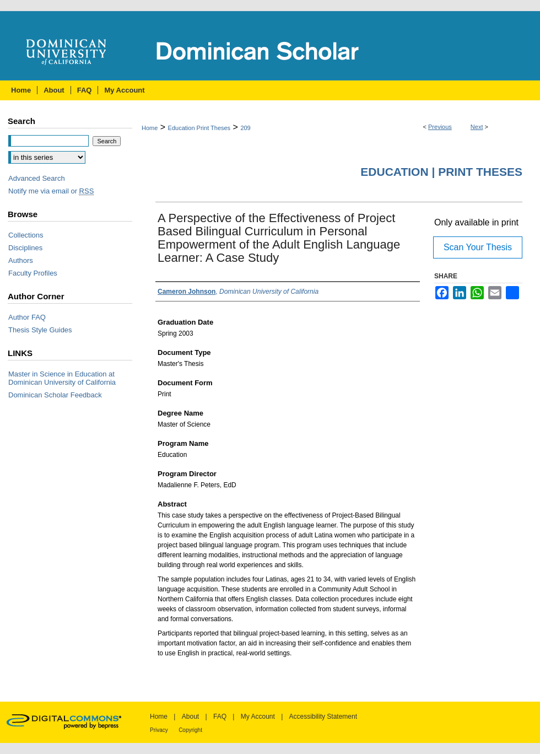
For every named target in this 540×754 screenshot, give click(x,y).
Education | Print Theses (441, 171)
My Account (258, 716)
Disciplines (25, 248)
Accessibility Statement (323, 716)
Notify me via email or (51, 191)
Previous (440, 126)
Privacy (159, 730)
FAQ (219, 716)
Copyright (190, 730)
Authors (20, 260)
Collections (26, 235)
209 (245, 128)
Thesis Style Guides (40, 330)
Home (150, 128)
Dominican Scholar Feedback (55, 395)
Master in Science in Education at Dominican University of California (62, 378)
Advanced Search (36, 178)
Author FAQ (27, 317)
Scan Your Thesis (478, 247)
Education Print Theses (199, 128)
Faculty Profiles (32, 273)
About (190, 716)
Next (477, 126)
